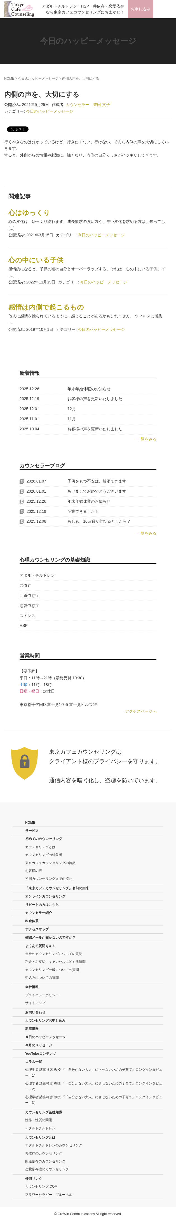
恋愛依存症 (29, 605)
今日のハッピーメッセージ (38, 78)
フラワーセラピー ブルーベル (48, 1195)
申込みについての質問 (42, 978)
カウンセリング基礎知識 (43, 1112)
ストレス (27, 615)
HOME (9, 78)
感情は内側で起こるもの (46, 307)
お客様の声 (33, 871)
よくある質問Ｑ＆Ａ (40, 946)
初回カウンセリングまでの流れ (48, 879)
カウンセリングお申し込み (45, 1020)
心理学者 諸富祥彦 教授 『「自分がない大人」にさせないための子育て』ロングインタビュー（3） (93, 1100)
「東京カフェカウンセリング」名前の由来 (57, 888)
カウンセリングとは (40, 847)
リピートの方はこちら (42, 905)
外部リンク (33, 1179)
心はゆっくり (29, 212)
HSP (24, 625)
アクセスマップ (37, 929)
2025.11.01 (29, 419)
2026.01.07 (33, 481)
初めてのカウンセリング (43, 839)
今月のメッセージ (38, 1045)
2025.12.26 (29, 389)
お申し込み (140, 9)
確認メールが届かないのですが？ (50, 938)
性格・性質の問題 (38, 1120)
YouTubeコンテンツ (40, 1054)
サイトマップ (35, 1003)
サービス (32, 831)
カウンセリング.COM (41, 1186)
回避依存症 (29, 595)
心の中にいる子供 (35, 260)
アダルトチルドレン (37, 575)
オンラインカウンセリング (45, 896)
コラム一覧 (33, 1062)
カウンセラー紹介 (38, 913)
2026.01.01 (33, 491)
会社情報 (32, 987)
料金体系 (32, 921)
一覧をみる (146, 439)
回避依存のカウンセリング (45, 1161)
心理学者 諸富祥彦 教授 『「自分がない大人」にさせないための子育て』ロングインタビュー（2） (93, 1086)
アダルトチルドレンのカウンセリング (53, 1145)
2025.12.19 (29, 398)
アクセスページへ (140, 711)
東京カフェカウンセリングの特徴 (50, 863)
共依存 (25, 585)
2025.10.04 (29, 429)
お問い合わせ (35, 1012)
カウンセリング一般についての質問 (52, 970)
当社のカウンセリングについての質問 (53, 954)
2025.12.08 (33, 521)
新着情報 (32, 1029)
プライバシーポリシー (42, 995)
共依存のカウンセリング (43, 1153)
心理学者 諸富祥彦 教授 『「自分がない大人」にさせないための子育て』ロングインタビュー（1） (93, 1072)
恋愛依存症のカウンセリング (47, 1169)
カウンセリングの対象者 (43, 855)
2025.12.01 (29, 409)
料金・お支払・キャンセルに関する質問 (55, 962)
